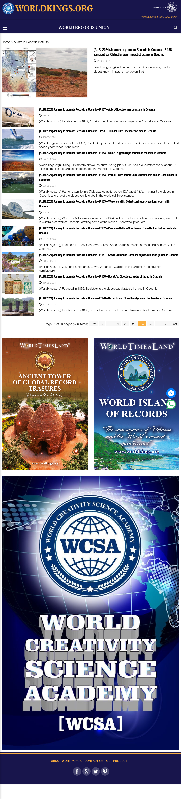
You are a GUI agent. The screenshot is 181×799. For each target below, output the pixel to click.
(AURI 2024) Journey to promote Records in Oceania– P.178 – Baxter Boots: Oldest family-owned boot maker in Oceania (105, 298)
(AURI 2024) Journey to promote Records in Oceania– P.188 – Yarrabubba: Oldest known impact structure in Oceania (134, 52)
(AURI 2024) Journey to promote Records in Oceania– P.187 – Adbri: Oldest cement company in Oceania (97, 109)
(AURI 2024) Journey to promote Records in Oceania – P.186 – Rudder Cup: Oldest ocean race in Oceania (97, 131)
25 (150, 324)
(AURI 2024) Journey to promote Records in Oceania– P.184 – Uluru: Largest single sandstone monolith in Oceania (102, 153)
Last (174, 324)
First (93, 324)
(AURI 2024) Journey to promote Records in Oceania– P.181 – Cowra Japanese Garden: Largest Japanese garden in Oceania (108, 255)
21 (117, 324)
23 (133, 324)
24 (142, 324)
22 (125, 324)
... (109, 324)
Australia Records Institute (31, 42)
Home (6, 42)
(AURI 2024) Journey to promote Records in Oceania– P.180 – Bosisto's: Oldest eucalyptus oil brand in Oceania (100, 276)
